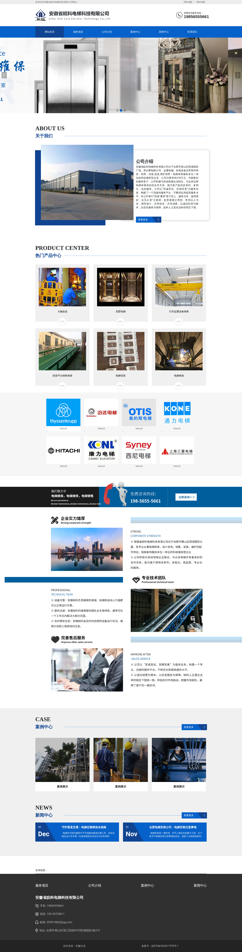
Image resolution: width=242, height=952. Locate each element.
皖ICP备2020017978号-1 (165, 945)
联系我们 (192, 31)
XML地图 (188, 2)
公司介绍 (107, 31)
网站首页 (50, 31)
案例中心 (135, 31)
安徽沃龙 (81, 945)
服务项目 (78, 31)
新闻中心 (164, 31)
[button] (117, 110)
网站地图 (200, 2)
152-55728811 (56, 913)
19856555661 (55, 905)
